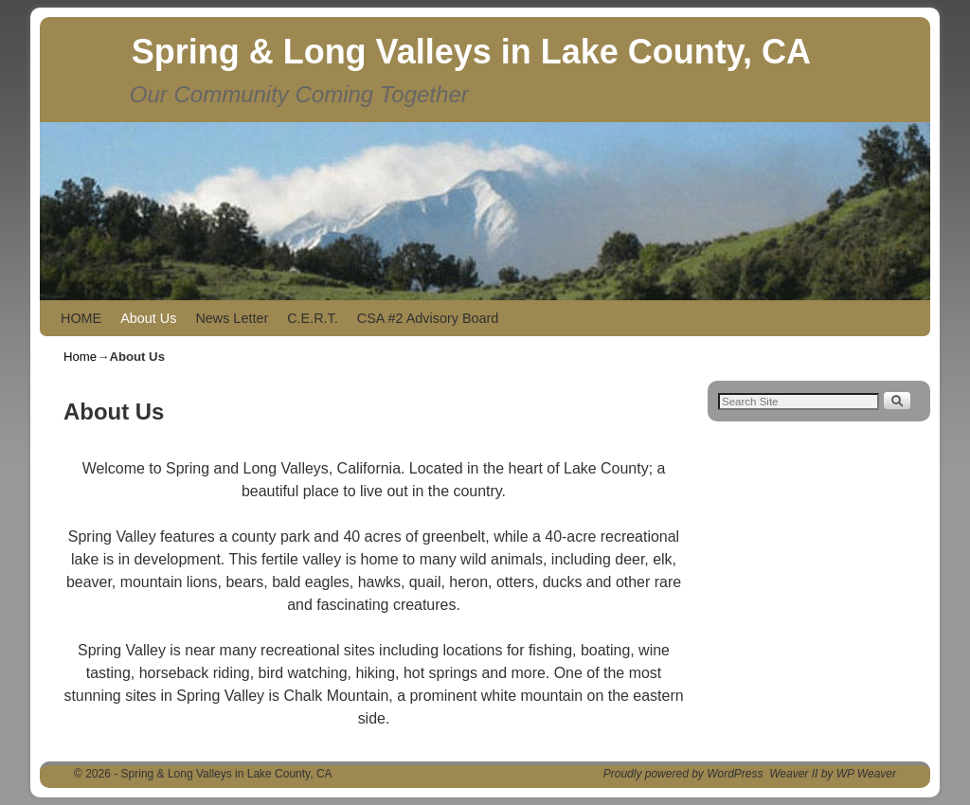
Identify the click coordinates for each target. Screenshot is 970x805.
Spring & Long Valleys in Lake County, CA (471, 51)
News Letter (231, 318)
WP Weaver (866, 773)
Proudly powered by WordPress (683, 773)
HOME (81, 318)
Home (80, 356)
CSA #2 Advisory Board (428, 318)
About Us (148, 318)
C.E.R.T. (312, 318)
